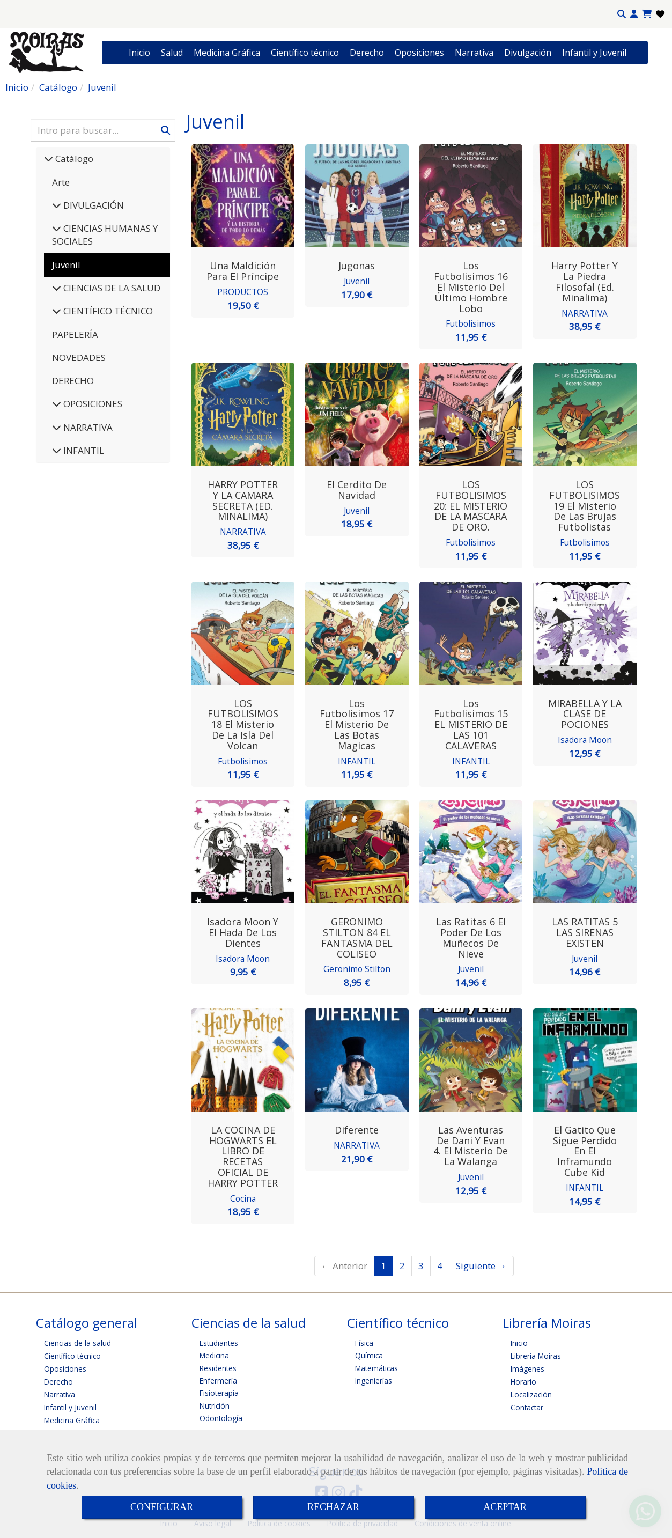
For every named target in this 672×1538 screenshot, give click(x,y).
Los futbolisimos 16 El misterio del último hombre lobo (471, 286)
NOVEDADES (79, 357)
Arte (61, 182)
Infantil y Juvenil (594, 52)
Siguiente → (481, 1263)
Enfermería (218, 1378)
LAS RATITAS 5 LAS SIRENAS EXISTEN (585, 931)
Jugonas (356, 265)
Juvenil (356, 280)
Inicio (139, 52)
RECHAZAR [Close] (333, 1507)
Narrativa (474, 52)
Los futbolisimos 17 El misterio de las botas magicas (357, 723)
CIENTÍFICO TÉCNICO (107, 311)
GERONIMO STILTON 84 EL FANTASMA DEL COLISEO (357, 936)
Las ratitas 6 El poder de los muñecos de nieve (471, 936)
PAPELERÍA (75, 334)
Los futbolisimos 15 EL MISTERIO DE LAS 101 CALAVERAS (471, 723)
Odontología (221, 1416)
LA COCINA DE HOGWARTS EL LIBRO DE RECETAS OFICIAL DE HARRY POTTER (243, 1155)
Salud (172, 52)
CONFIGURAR (161, 1507)
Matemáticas (376, 1366)
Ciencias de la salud (77, 1341)
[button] (634, 14)
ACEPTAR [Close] (505, 1507)
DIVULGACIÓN (92, 205)
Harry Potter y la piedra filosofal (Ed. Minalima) (584, 281)
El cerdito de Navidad (357, 489)
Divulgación (527, 52)
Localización (531, 1392)
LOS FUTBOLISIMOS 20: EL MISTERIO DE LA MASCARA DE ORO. (470, 505)
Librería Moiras (536, 1354)
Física (364, 1341)
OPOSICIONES (91, 404)
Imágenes (527, 1367)
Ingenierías (373, 1378)
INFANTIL (82, 450)
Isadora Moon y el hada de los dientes (242, 931)
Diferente (357, 1128)
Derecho (367, 52)
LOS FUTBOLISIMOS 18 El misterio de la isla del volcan (243, 723)
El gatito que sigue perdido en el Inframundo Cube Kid (585, 1149)
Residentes (218, 1366)
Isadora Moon (584, 738)
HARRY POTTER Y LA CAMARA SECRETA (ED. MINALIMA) (243, 499)
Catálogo (73, 158)
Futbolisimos (470, 323)
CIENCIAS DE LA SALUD (110, 288)
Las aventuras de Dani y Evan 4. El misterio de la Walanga (470, 1144)
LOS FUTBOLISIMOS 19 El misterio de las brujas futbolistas (584, 505)
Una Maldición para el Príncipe (242, 271)
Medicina (214, 1353)
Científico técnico (305, 52)
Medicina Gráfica (227, 52)
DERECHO (73, 380)
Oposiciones (419, 52)
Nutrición (215, 1404)
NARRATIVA (87, 427)
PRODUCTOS (243, 291)
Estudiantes (219, 1341)
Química (369, 1353)
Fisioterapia (219, 1391)
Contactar (527, 1405)
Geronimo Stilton (357, 967)
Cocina (243, 1196)
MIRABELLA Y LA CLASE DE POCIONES (585, 713)
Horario (523, 1379)
